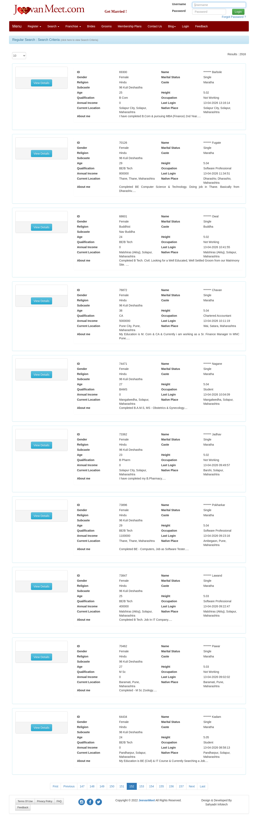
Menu (17, 26)
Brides (91, 26)
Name (165, 72)
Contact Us (155, 26)
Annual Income (87, 102)
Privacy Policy (44, 801)
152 (131, 786)
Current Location (88, 108)
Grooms (106, 26)
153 (141, 786)
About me (83, 116)
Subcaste (83, 87)
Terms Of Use (25, 801)
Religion (82, 82)
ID (78, 72)
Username (179, 4)
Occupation (169, 97)
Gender (82, 77)
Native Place (169, 108)
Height (165, 92)
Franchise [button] (73, 26)
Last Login (168, 102)
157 (181, 786)
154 (151, 786)
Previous (68, 786)
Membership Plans (130, 26)
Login (185, 26)
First (55, 786)
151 (121, 786)
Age (79, 92)
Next (192, 786)
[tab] (129, 40)
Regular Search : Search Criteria (55, 39)
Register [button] (34, 26)
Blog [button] (172, 26)
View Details (41, 83)
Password (179, 11)
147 (82, 786)
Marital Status (170, 77)
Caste (165, 82)
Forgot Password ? (234, 16)
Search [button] (53, 26)
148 (92, 786)
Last (202, 786)
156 (171, 786)
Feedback (201, 26)
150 (112, 786)
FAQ (59, 801)
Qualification (86, 97)
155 (161, 786)
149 (101, 786)
